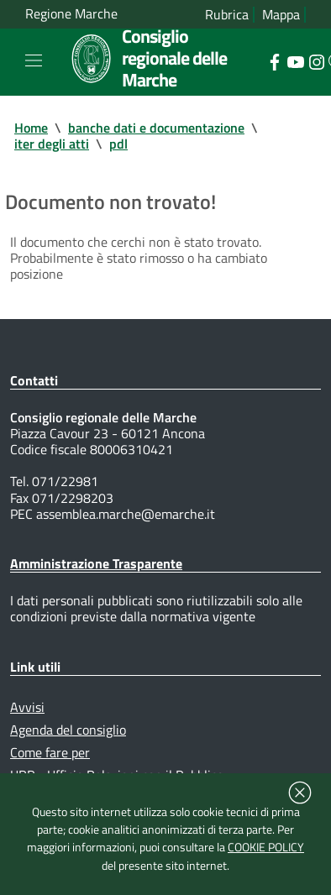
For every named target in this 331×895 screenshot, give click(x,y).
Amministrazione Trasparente (96, 563)
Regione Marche (71, 14)
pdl (118, 143)
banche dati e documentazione (156, 128)
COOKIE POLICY (266, 847)
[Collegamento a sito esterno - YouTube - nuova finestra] (295, 60)
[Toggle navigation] (34, 60)
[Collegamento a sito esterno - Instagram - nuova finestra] (316, 60)
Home (31, 128)
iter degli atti (51, 143)
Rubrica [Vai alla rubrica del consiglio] (227, 15)
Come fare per (50, 752)
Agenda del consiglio (68, 730)
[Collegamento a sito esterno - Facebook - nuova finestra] (274, 60)
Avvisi (27, 707)
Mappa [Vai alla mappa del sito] (281, 15)
